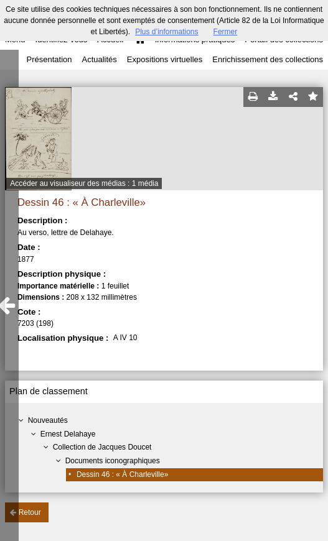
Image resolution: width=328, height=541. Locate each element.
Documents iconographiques (112, 460)
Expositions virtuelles (164, 59)
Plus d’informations (166, 31)
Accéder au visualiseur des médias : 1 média (84, 183)
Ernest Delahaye (68, 434)
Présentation (49, 59)
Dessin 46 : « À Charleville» (122, 474)
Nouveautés (48, 420)
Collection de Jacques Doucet (102, 447)
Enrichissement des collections (267, 59)
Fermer (225, 31)
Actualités (99, 59)
